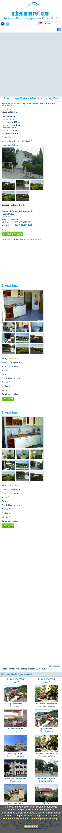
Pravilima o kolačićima (15, 818)
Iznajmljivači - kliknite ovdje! (16, 674)
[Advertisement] (31, 64)
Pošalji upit (8, 399)
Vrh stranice (54, 666)
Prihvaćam (31, 826)
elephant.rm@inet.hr (12, 234)
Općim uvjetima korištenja (44, 818)
